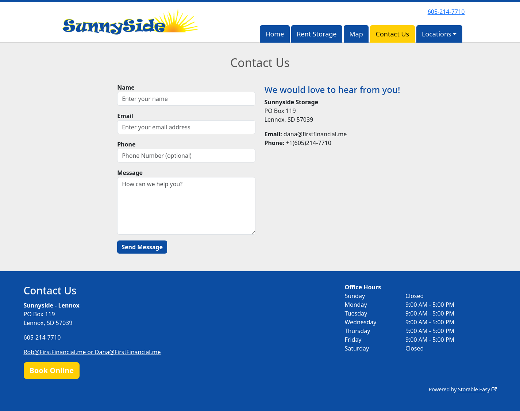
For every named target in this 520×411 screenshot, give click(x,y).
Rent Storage (316, 34)
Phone (126, 144)
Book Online (52, 370)
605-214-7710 (446, 12)
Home (274, 34)
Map (356, 34)
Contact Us (392, 34)
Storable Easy (477, 389)
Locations (436, 34)
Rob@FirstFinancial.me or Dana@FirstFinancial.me (92, 352)
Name (126, 87)
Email (125, 116)
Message (130, 173)
